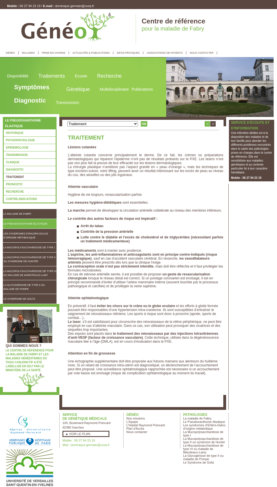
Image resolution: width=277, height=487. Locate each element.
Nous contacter (136, 432)
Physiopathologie (20, 140)
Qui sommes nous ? (24, 346)
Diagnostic (15, 169)
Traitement (15, 177)
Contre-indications (21, 199)
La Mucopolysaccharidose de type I (29, 247)
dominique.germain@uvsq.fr (74, 6)
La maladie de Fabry (17, 213)
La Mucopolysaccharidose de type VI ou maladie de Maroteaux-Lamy (30, 273)
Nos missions (135, 418)
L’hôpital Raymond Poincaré (145, 425)
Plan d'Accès (135, 428)
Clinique (13, 162)
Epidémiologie (17, 147)
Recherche (15, 191)
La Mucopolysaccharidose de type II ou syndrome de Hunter (29, 259)
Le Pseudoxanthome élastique (25, 223)
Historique (14, 132)
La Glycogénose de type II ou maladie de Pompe (24, 287)
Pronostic (14, 184)
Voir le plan (79, 434)
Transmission (17, 154)
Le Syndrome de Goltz (19, 298)
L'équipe (132, 421)
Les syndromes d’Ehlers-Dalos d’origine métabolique (25, 235)
